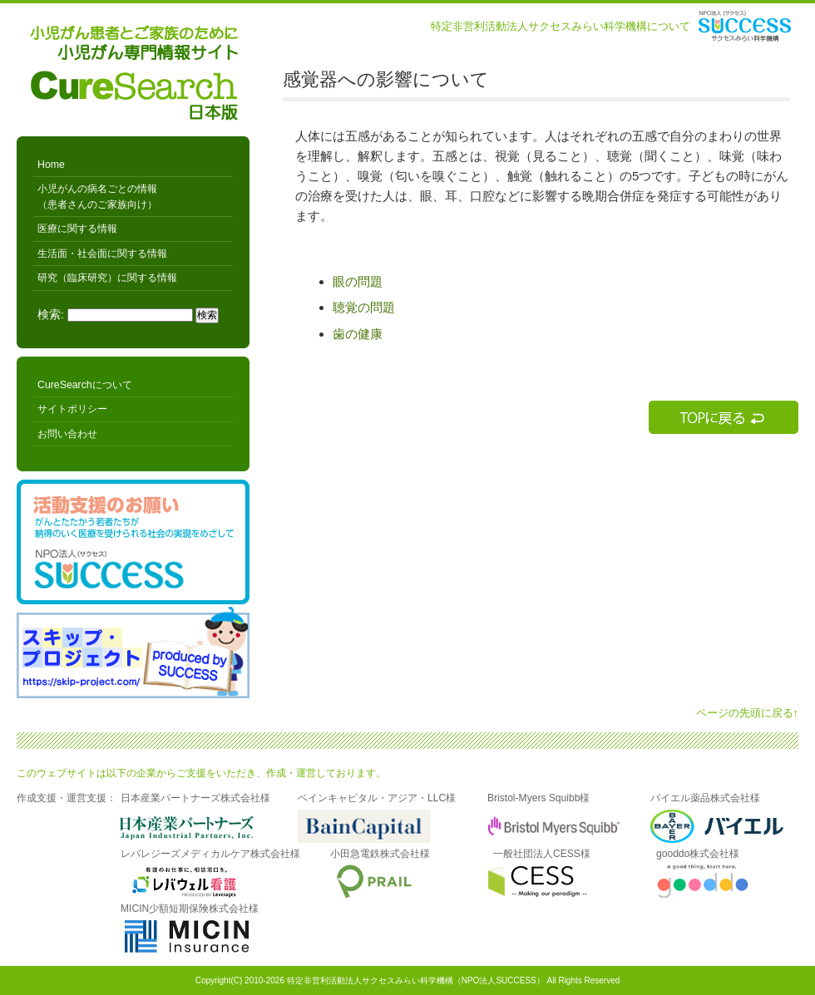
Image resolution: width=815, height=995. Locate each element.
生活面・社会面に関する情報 (102, 253)
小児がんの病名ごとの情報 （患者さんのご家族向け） (97, 196)
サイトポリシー (72, 409)
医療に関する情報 (77, 228)
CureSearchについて (84, 385)
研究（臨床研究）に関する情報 (107, 277)
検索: (50, 314)
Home (51, 164)
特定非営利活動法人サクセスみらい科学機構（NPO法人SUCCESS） (416, 980)
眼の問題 (358, 281)
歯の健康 (358, 334)
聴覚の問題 (364, 307)
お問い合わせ (67, 434)
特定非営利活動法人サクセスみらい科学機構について (560, 26)
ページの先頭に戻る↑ (747, 713)
